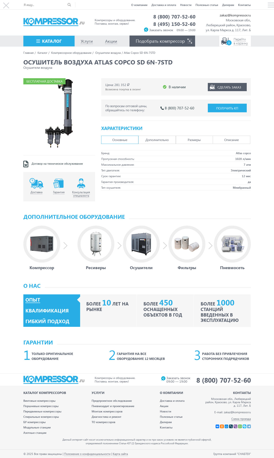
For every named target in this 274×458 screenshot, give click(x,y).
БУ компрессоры (34, 422)
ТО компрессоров (103, 422)
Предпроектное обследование (112, 401)
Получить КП (227, 108)
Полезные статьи (207, 5)
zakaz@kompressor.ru (235, 15)
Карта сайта (120, 454)
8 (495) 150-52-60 (174, 24)
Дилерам (228, 5)
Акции (164, 406)
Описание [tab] (231, 140)
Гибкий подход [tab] (47, 321)
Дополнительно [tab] (157, 140)
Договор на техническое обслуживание (57, 163)
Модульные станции (37, 427)
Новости (185, 5)
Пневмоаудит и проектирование (113, 406)
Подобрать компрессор (160, 41)
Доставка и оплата (163, 5)
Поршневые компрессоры (41, 406)
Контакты (244, 5)
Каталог (52, 41)
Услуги (98, 392)
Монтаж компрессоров (107, 411)
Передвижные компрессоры (42, 411)
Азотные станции (34, 433)
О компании (139, 5)
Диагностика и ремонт (106, 417)
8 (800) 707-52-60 (174, 16)
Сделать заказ (229, 87)
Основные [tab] (119, 140)
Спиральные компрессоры (41, 417)
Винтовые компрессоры (39, 401)
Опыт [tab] (32, 300)
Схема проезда (241, 419)
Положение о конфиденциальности (87, 454)
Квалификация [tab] (47, 311)
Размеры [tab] (194, 140)
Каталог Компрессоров (44, 392)
